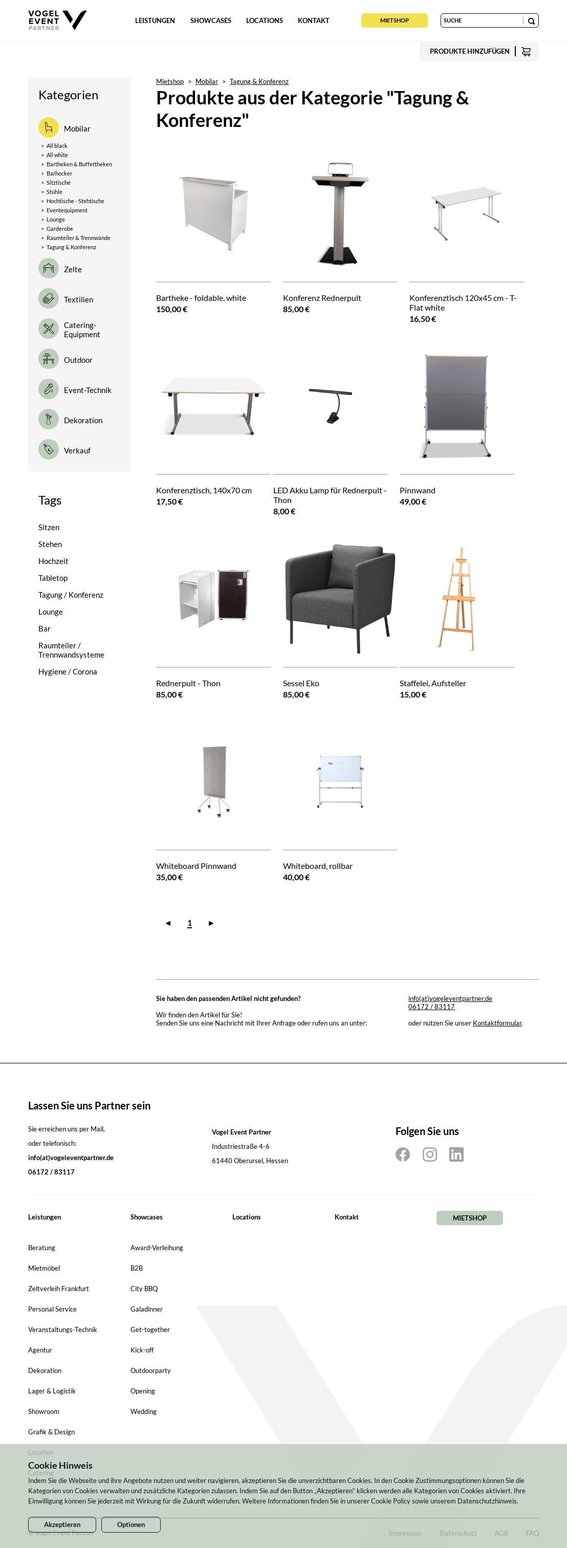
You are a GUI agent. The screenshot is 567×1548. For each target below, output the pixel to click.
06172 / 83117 (431, 1006)
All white (54, 154)
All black (54, 145)
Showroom (43, 1411)
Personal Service (52, 1309)
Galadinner (146, 1309)
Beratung (41, 1248)
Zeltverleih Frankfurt (58, 1288)
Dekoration (44, 1370)
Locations (264, 20)
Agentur (40, 1350)
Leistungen (155, 20)
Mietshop (394, 20)
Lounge (53, 219)
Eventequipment (64, 210)
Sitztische (56, 182)
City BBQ (144, 1288)
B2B (136, 1268)
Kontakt (314, 20)
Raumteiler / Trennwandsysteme (71, 650)
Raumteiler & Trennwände (76, 237)
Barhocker (56, 173)
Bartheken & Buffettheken (76, 164)
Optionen (131, 1524)
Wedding (143, 1411)
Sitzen (48, 527)
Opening (142, 1391)
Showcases (210, 20)
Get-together (150, 1329)
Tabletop (53, 577)
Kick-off (142, 1350)
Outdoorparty (150, 1370)
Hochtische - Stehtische (72, 201)
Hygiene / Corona (67, 671)
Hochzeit (53, 560)
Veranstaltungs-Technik (62, 1329)
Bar (44, 628)
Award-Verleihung (156, 1248)
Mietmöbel (44, 1268)
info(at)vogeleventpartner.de (450, 998)
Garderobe (57, 228)
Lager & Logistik (52, 1391)
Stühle (51, 191)
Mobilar (206, 81)
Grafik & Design (51, 1432)
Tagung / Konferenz (70, 594)
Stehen (50, 544)
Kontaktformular (497, 1023)
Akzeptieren (62, 1524)
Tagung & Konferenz (68, 247)
